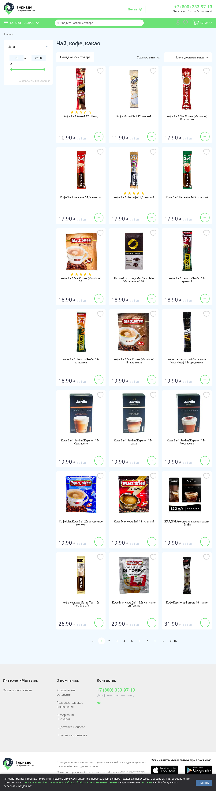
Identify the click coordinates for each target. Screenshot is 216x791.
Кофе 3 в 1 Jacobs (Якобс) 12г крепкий (187, 281)
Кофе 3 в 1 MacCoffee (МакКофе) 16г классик (186, 119)
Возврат (64, 720)
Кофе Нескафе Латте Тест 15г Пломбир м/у (81, 605)
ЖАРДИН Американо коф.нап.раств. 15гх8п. (187, 524)
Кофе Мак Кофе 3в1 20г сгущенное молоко (81, 524)
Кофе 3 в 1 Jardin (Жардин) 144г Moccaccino (187, 443)
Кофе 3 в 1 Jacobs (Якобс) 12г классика (81, 362)
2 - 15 (173, 642)
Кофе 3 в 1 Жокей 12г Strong (81, 117)
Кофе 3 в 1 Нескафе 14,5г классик (81, 200)
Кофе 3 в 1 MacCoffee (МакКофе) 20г (81, 281)
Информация (65, 716)
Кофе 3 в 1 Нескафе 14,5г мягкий (134, 200)
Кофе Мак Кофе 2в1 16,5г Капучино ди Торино (134, 605)
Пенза (132, 9)
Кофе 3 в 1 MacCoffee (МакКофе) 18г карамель (134, 362)
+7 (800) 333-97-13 (193, 7)
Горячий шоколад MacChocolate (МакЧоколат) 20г (134, 281)
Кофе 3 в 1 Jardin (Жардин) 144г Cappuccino (81, 443)
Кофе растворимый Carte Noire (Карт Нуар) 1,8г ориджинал (187, 362)
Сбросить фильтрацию (34, 81)
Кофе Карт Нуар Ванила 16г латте (186, 605)
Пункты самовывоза (72, 736)
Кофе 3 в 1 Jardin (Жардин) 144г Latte (134, 443)
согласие (146, 782)
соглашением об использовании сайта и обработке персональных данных (70, 782)
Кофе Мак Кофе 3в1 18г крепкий (134, 524)
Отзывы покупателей (17, 691)
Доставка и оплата (71, 728)
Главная (9, 34)
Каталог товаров (22, 22)
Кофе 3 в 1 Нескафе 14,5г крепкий (187, 200)
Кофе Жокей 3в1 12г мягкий (134, 117)
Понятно (204, 782)
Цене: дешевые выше (190, 58)
